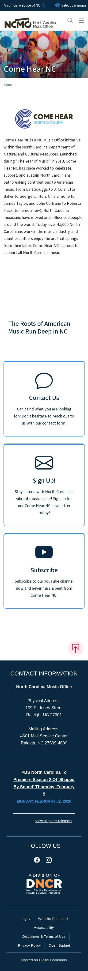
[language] (74, 5)
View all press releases (53, 821)
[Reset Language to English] (57, 5)
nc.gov (24, 919)
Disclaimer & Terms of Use (43, 936)
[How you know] (43, 5)
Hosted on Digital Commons (44, 960)
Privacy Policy (29, 945)
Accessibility (44, 927)
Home (8, 84)
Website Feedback (53, 919)
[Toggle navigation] (81, 20)
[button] (67, 20)
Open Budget (59, 945)
